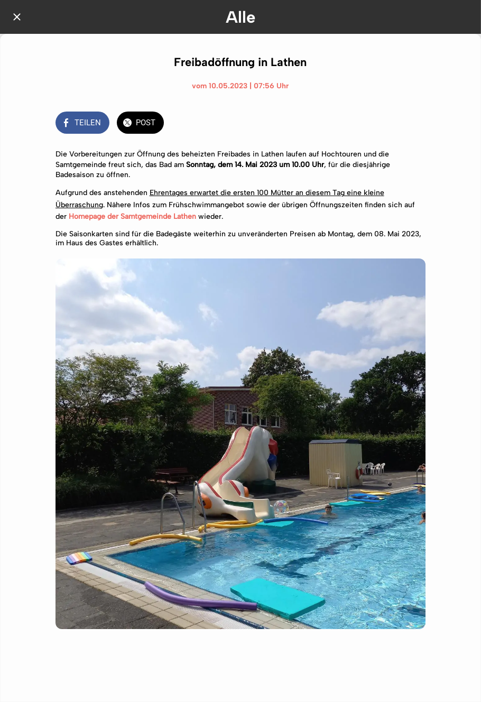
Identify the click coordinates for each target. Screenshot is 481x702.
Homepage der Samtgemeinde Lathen (132, 216)
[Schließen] (17, 17)
